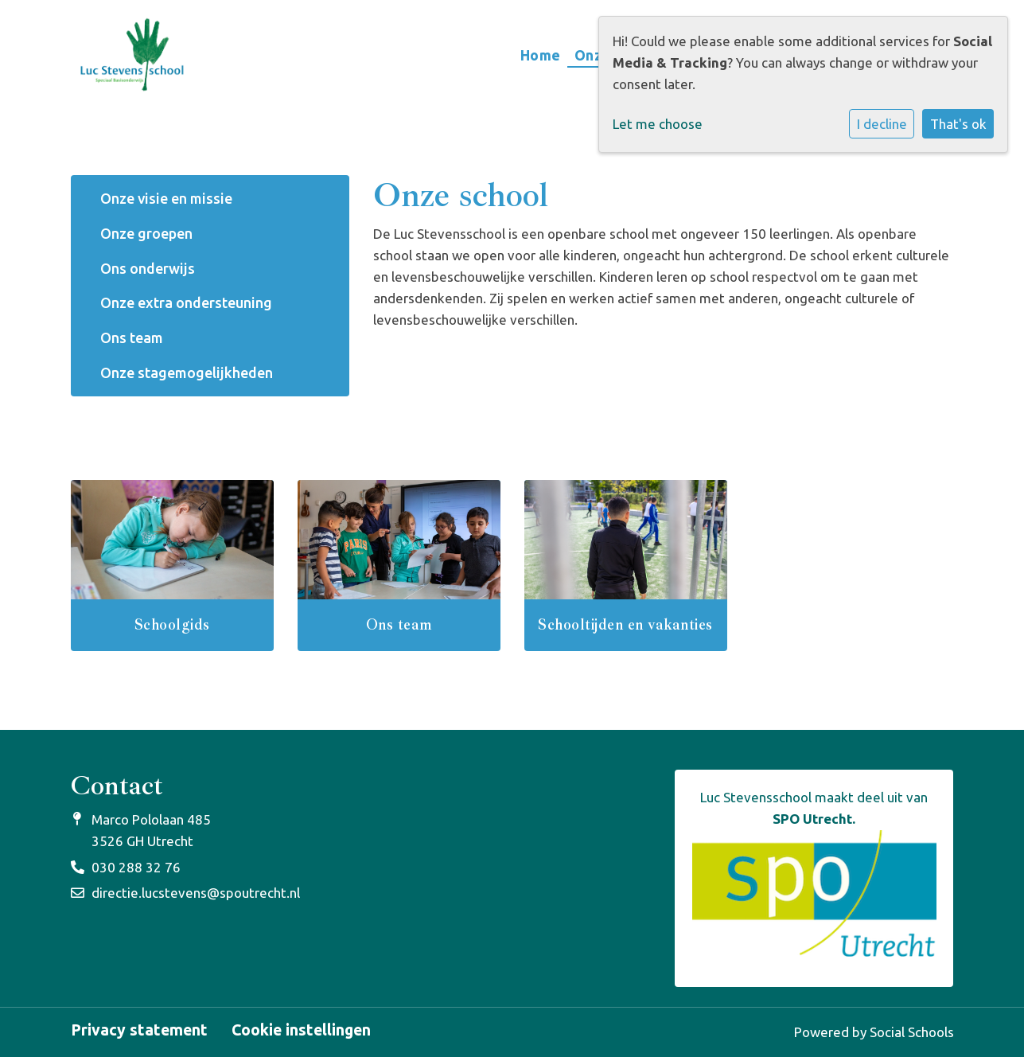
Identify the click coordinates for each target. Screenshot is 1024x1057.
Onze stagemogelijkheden (186, 372)
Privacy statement (139, 1031)
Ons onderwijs (147, 268)
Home (540, 55)
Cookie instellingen (301, 1031)
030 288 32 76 (136, 867)
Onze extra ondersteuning (186, 302)
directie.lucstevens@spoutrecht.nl (195, 892)
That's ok (958, 123)
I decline (882, 123)
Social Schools (912, 1031)
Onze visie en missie (166, 198)
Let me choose (658, 123)
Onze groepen (146, 233)
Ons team (131, 337)
